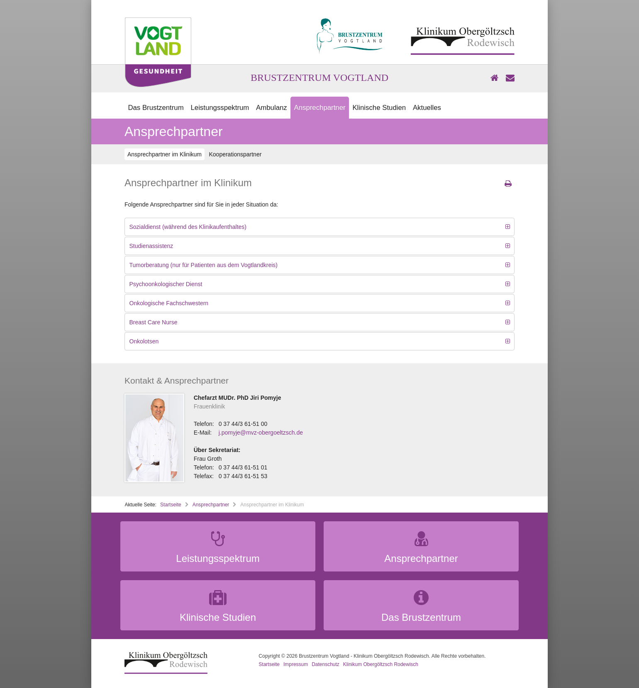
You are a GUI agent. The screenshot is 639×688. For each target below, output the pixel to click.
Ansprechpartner (320, 108)
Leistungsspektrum (219, 108)
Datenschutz (325, 664)
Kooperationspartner (235, 154)
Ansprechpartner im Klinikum (164, 154)
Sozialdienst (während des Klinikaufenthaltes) (188, 227)
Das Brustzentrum (155, 108)
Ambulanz (271, 108)
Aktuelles (427, 108)
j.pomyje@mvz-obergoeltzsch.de (261, 432)
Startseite (170, 505)
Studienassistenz (151, 246)
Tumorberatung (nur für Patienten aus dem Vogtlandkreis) (203, 265)
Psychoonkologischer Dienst (165, 284)
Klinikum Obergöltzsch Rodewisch (380, 664)
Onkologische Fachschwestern (169, 303)
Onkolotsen (144, 341)
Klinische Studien (379, 108)
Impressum (295, 664)
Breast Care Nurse (153, 322)
